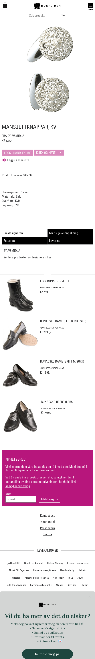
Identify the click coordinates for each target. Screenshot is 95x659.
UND (58, 629)
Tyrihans (47, 629)
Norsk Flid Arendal (33, 563)
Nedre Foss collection (29, 592)
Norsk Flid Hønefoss (17, 607)
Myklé (11, 592)
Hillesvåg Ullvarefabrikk (37, 577)
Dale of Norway (55, 563)
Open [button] (90, 5)
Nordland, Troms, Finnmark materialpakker (65, 592)
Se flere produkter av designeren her (27, 257)
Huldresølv (58, 577)
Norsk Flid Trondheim (42, 607)
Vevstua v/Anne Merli (77, 636)
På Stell (13, 614)
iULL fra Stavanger (16, 585)
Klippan (59, 585)
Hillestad (15, 577)
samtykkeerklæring (17, 486)
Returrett (9, 240)
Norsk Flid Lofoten (46, 599)
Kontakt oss (47, 515)
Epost (8, 493)
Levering (54, 240)
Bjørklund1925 (13, 563)
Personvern (47, 528)
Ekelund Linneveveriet (78, 563)
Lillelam (84, 585)
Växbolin (69, 629)
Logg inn (47, 649)
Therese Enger (59, 621)
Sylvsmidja (80, 614)
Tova (6, 629)
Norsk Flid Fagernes (19, 570)
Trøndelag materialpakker (26, 629)
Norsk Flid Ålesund (66, 607)
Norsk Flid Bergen (24, 599)
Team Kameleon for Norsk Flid (20, 621)
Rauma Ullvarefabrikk (32, 614)
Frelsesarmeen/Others (44, 570)
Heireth (82, 570)
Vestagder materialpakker (20, 636)
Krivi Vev (72, 585)
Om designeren (13, 233)
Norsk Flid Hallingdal (70, 599)
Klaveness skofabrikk (41, 585)
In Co (70, 577)
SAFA (68, 614)
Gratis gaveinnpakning (63, 233)
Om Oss (47, 534)
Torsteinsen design (80, 621)
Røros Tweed (54, 614)
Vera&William (84, 629)
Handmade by (67, 570)
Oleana (84, 607)
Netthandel (47, 522)
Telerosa (43, 621)
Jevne (80, 577)
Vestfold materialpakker (50, 636)
